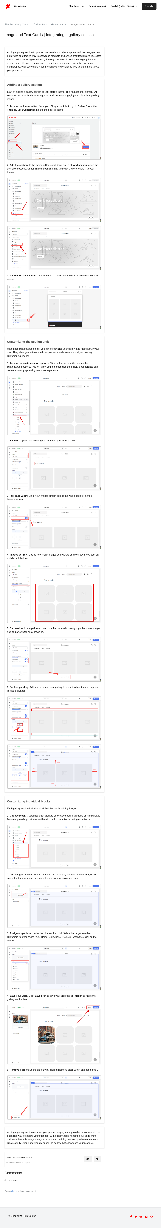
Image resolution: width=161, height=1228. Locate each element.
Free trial (149, 6)
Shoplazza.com (76, 6)
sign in (14, 1191)
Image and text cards (82, 24)
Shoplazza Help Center (17, 24)
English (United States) (122, 6)
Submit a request (97, 6)
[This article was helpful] (88, 1159)
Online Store (40, 24)
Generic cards (58, 24)
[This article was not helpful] (97, 1159)
